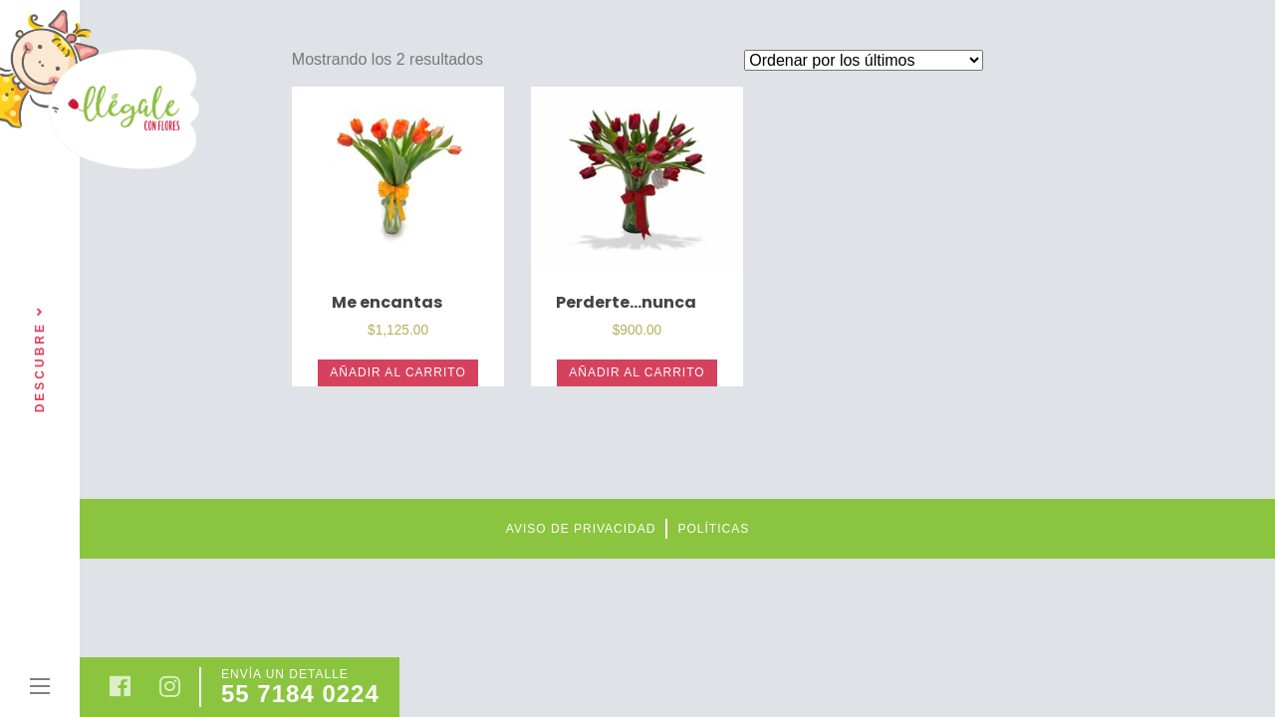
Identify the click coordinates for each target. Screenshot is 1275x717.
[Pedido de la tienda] (863, 60)
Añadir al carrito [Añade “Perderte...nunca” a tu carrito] (636, 372)
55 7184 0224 (300, 693)
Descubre (40, 359)
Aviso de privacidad (581, 529)
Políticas (713, 529)
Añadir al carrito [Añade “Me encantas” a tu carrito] (397, 372)
